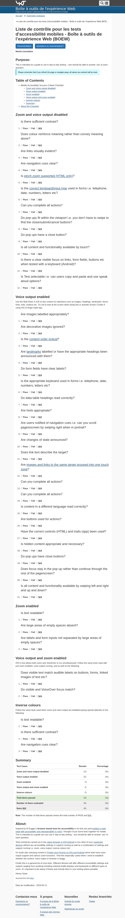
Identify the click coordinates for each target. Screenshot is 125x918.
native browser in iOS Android (60, 842)
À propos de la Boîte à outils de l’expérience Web (49, 904)
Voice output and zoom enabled (40, 97)
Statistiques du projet (74, 909)
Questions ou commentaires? (50, 46)
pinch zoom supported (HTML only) (48, 176)
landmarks (34, 351)
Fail (33, 128)
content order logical (43, 339)
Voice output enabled (35, 91)
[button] (104, 3)
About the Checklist (30, 106)
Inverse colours (33, 100)
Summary (30, 103)
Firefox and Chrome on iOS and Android (65, 852)
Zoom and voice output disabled (41, 88)
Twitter (92, 901)
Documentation (24, 46)
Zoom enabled (32, 94)
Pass (25, 128)
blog (32, 878)
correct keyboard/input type (48, 188)
